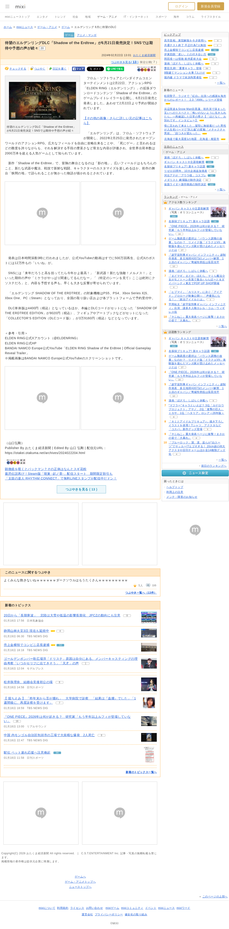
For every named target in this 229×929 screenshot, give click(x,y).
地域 (88, 16)
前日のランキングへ (214, 465)
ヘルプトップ (174, 487)
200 (210, 162)
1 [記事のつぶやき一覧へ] (85, 663)
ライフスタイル (211, 16)
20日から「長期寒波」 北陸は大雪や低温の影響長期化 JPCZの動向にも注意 (62, 615)
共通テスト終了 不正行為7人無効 (185, 45)
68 (211, 175)
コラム (190, 16)
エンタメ (42, 16)
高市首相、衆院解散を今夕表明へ (185, 40)
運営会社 (87, 914)
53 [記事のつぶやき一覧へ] (60, 645)
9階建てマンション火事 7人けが (184, 72)
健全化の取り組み (136, 914)
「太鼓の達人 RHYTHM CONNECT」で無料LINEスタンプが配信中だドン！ (61, 478)
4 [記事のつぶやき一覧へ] (60, 631)
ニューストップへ (80, 887)
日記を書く (60, 68)
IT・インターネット (136, 16)
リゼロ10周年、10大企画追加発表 (185, 171)
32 (207, 180)
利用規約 (62, 908)
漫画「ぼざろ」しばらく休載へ (184, 63)
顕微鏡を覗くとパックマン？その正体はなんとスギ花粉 (46, 469)
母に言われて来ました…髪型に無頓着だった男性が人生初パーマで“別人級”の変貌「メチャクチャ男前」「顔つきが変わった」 (195, 129)
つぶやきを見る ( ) (82, 489)
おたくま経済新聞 (144, 55)
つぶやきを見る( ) (124, 62)
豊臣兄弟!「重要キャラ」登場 (183, 68)
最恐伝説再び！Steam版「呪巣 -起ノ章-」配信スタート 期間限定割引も (59, 473)
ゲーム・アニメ (107, 16)
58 (210, 166)
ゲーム (65, 27)
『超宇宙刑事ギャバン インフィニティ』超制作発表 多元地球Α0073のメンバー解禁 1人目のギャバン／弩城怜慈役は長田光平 (197, 258)
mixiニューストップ (17, 16)
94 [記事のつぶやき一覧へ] (57, 753)
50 (215, 50)
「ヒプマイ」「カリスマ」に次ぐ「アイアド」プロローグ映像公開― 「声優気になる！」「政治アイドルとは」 (195, 295)
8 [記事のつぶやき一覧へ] (127, 615)
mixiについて (47, 908)
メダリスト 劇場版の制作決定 (183, 179)
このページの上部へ (215, 896)
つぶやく (39, 68)
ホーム (8, 27)
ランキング (171, 196)
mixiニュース (24, 27)
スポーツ (161, 16)
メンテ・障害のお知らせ (181, 497)
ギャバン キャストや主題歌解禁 (184, 162)
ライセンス (77, 908)
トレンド (60, 16)
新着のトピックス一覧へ (141, 772)
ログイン (181, 6)
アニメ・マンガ (87, 35)
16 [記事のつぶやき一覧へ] (17, 721)
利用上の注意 (174, 492)
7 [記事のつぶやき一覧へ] (59, 703)
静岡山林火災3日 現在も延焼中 (26, 631)
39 (207, 68)
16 (179, 234)
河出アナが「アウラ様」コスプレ (185, 175)
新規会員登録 (211, 6)
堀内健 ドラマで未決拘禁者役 (183, 77)
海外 (176, 16)
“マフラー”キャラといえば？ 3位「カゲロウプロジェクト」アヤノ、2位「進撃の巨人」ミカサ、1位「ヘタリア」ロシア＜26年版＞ (196, 409)
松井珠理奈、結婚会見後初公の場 (28, 682)
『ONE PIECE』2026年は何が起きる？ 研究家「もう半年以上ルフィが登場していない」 (197, 230)
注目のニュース (174, 146)
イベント (150, 908)
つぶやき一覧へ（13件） (141, 592)
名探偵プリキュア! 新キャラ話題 (184, 166)
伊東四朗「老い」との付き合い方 (185, 54)
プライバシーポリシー (109, 914)
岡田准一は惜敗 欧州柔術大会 (183, 58)
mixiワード (183, 908)
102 (212, 184)
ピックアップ (172, 34)
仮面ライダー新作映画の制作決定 (185, 184)
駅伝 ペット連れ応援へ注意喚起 (27, 752)
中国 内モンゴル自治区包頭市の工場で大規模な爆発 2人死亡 (49, 735)
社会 (75, 16)
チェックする (17, 68)
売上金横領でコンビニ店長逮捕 (26, 645)
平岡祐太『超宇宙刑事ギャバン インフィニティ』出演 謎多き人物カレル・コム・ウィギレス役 (197, 308)
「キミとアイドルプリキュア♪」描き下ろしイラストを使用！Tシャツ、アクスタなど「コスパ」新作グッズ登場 (196, 425)
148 (212, 54)
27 (182, 250)
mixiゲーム (112, 908)
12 (173, 266)
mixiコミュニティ (132, 908)
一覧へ (221, 82)
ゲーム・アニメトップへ (80, 881)
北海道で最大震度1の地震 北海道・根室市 (191, 139)
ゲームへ (80, 876)
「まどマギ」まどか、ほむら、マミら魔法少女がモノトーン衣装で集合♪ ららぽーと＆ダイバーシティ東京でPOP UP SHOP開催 (197, 279)
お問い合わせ (94, 908)
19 (212, 171)
